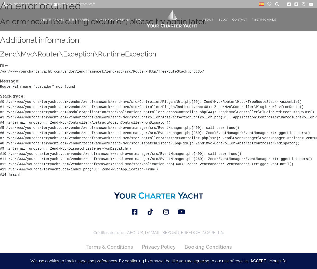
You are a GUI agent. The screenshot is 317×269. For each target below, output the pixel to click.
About (207, 19)
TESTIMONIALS (264, 19)
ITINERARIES (79, 19)
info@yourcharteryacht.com (74, 4)
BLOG (222, 19)
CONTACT (239, 19)
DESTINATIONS (52, 19)
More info (278, 261)
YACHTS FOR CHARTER (112, 19)
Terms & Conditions (109, 247)
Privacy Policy (159, 247)
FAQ (138, 19)
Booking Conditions (208, 247)
